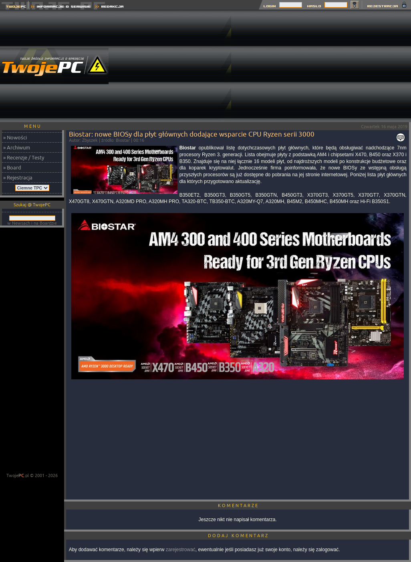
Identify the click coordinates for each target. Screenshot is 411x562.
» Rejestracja (17, 177)
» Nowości (15, 137)
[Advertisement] (321, 66)
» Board (12, 167)
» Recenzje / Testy (23, 157)
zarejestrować (180, 549)
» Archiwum (16, 147)
